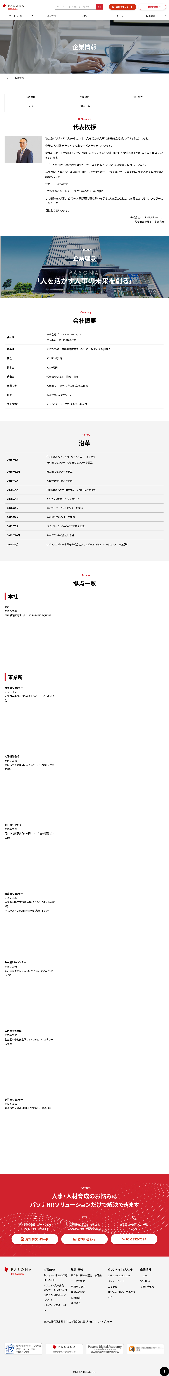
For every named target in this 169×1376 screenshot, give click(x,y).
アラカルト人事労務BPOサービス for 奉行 (55, 1288)
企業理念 (84, 97)
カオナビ (112, 1286)
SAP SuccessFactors (119, 1275)
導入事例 (51, 15)
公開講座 (76, 1297)
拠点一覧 (85, 106)
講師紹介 (76, 1303)
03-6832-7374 (136, 1239)
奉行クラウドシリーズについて (55, 1297)
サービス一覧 (15, 15)
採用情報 (145, 1281)
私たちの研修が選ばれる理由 (86, 1275)
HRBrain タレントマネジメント (121, 1294)
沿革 (31, 106)
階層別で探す (78, 1286)
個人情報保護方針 (53, 1321)
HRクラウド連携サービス (55, 1307)
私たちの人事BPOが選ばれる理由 (55, 1278)
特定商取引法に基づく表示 (80, 1321)
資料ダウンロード (124, 6)
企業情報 (150, 15)
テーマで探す (78, 1281)
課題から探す (78, 1292)
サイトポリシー (104, 1321)
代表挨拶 (30, 97)
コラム (85, 15)
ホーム (6, 77)
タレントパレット (116, 1281)
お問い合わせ (154, 6)
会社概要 (138, 97)
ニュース (118, 15)
